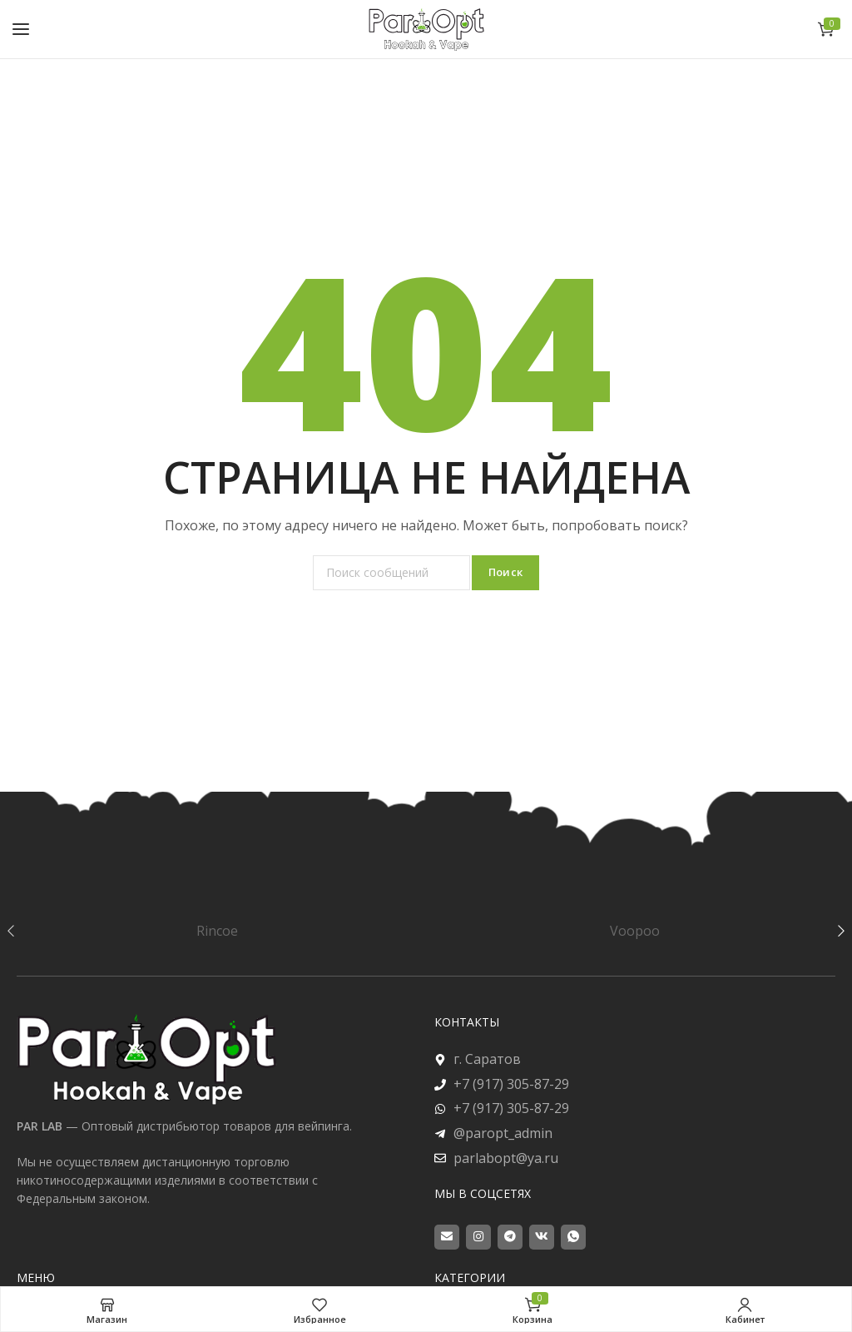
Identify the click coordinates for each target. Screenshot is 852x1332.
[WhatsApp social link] (573, 1237)
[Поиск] (391, 572)
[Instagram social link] (478, 1237)
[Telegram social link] (510, 1237)
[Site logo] (426, 28)
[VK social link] (541, 1237)
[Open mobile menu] (20, 29)
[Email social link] (446, 1237)
